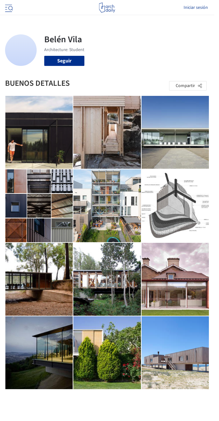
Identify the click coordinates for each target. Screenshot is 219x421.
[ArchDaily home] (107, 8)
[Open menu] (8, 7)
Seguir (64, 60)
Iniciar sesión (196, 7)
